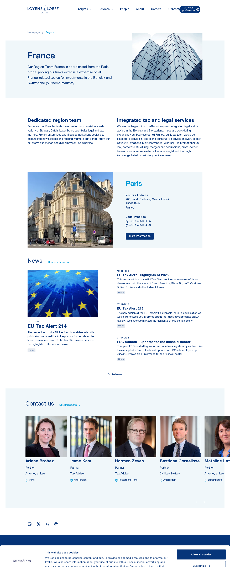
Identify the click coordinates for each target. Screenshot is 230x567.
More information (140, 236)
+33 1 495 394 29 (138, 225)
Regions (50, 33)
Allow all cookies (201, 534)
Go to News (115, 374)
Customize (201, 546)
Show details (53, 560)
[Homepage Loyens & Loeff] (43, 9)
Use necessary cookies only (201, 557)
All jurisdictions (58, 262)
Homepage (34, 33)
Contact (173, 9)
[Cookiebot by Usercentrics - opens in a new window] (22, 560)
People (124, 9)
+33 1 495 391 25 (138, 221)
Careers (156, 9)
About (140, 9)
